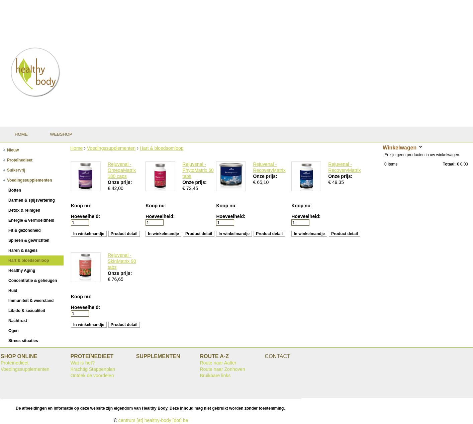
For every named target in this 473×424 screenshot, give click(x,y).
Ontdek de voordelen (92, 375)
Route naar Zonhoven (222, 369)
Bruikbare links (215, 375)
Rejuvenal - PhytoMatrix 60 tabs (197, 170)
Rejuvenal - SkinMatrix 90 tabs (122, 261)
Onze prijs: (120, 182)
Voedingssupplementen (111, 148)
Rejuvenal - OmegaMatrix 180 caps (122, 170)
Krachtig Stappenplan (92, 369)
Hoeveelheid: (85, 216)
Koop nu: (81, 205)
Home (76, 148)
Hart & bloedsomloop (162, 148)
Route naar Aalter (218, 362)
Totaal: (449, 164)
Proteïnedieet (14, 362)
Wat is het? (82, 362)
